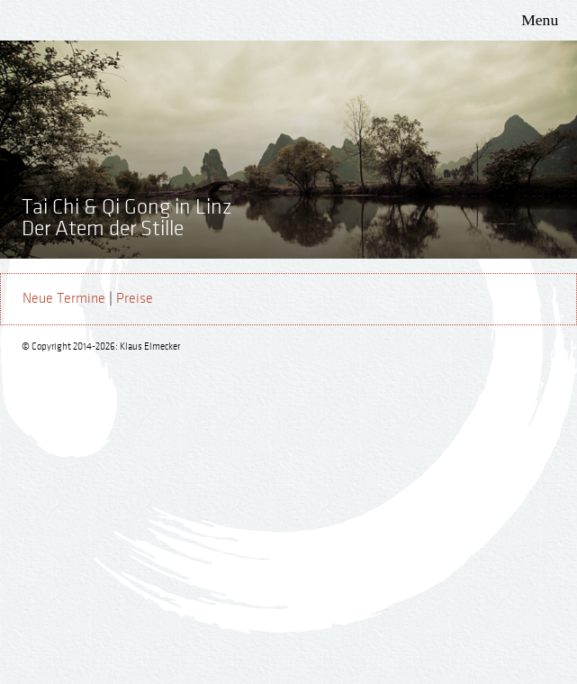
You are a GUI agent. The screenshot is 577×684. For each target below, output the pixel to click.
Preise (134, 298)
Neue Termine (64, 298)
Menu (539, 20)
